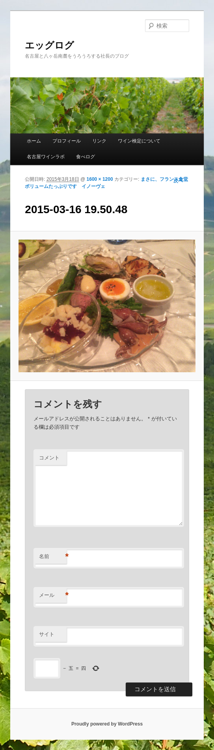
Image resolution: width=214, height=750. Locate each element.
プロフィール (66, 141)
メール (53, 595)
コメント (49, 458)
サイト (46, 634)
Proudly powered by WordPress (107, 724)
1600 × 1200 (100, 179)
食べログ (85, 156)
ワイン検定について (139, 141)
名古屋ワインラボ (46, 156)
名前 (53, 556)
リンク (99, 141)
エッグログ (49, 45)
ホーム (34, 141)
